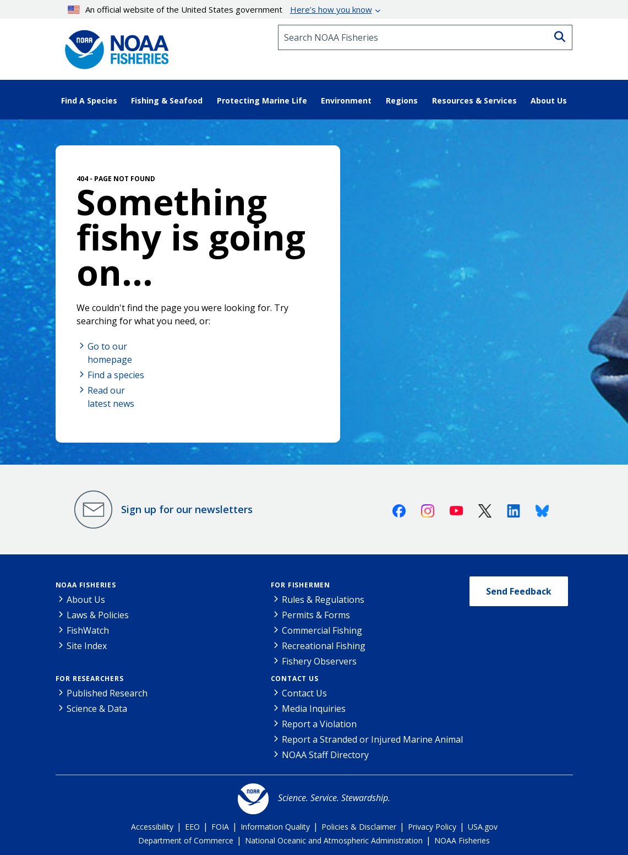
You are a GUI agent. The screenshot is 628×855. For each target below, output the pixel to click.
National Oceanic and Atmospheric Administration (334, 840)
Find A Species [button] (89, 100)
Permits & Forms (316, 615)
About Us (86, 599)
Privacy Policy (432, 826)
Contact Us (295, 678)
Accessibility (152, 826)
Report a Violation (319, 724)
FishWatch (88, 630)
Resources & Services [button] (474, 100)
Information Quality (275, 826)
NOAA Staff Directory (325, 755)
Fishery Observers (319, 661)
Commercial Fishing (322, 630)
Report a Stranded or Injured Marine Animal (372, 739)
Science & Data (97, 708)
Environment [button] (346, 100)
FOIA (220, 826)
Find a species (116, 375)
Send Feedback (518, 591)
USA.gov (483, 826)
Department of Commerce (185, 840)
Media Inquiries (314, 708)
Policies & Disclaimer (358, 826)
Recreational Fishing (323, 646)
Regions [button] (402, 100)
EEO (192, 826)
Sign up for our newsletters (187, 509)
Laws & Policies (98, 615)
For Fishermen (300, 585)
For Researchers (90, 678)
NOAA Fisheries (86, 585)
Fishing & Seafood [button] (167, 100)
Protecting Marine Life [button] (262, 100)
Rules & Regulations (323, 599)
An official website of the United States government (220, 9)
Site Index (87, 646)
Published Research (107, 693)
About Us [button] (549, 100)
